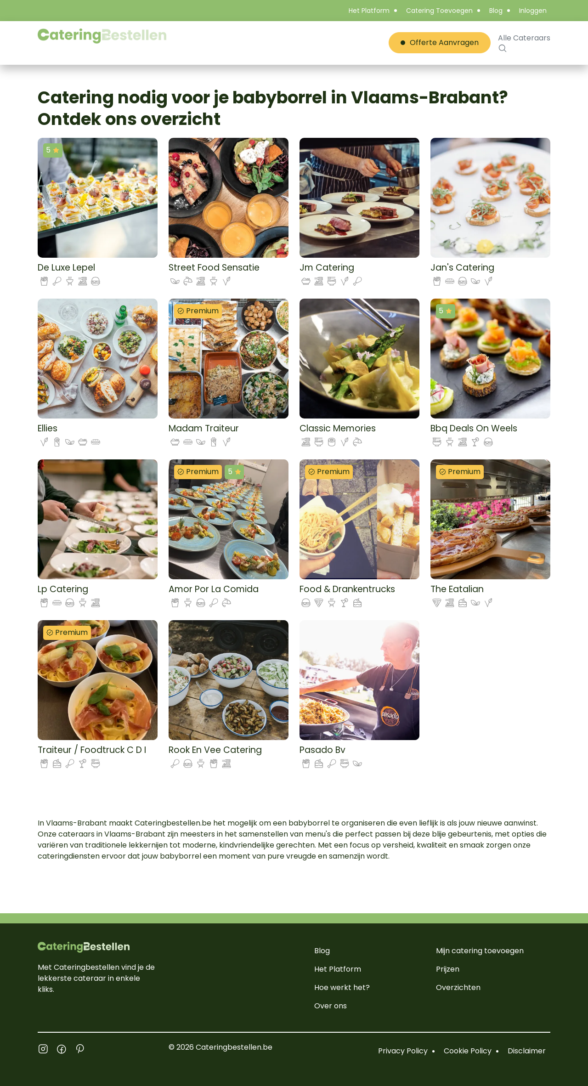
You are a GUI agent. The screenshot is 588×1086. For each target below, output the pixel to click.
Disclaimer (527, 1051)
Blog (496, 10)
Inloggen (533, 10)
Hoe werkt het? (342, 987)
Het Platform (369, 10)
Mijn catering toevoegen (480, 950)
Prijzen (447, 969)
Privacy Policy (403, 1051)
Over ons (330, 1006)
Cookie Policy (468, 1051)
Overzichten (458, 987)
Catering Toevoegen (439, 10)
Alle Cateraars (524, 43)
